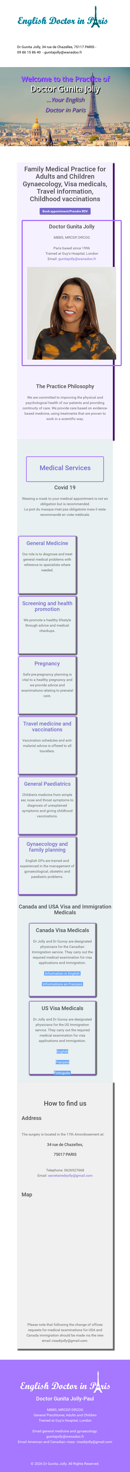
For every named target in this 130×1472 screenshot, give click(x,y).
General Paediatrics (47, 784)
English (62, 1051)
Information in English (62, 973)
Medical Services (65, 468)
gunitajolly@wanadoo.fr (77, 259)
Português (62, 1073)
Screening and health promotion (47, 606)
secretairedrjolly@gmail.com (70, 1175)
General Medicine (47, 543)
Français (62, 1062)
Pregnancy (47, 663)
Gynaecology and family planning (47, 847)
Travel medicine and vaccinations (47, 727)
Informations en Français (62, 984)
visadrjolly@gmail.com (94, 1442)
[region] (65, 106)
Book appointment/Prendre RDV (65, 211)
